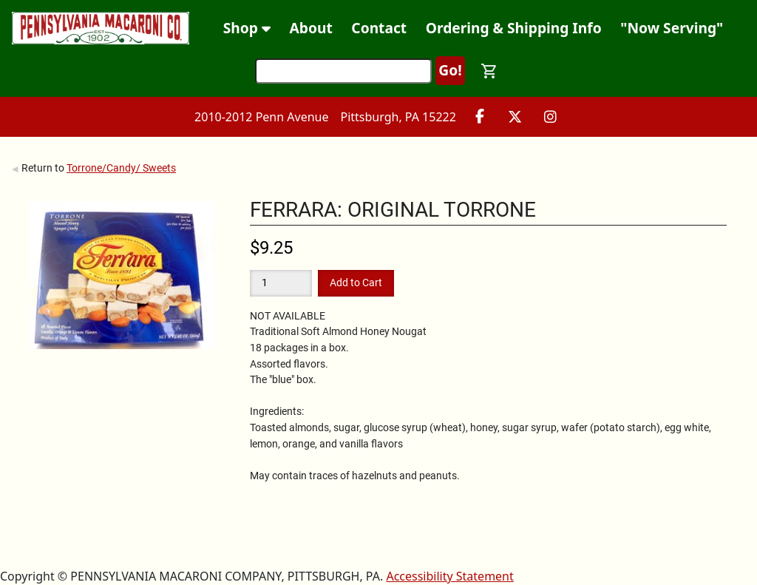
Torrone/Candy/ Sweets (121, 168)
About (311, 28)
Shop (247, 28)
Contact (379, 28)
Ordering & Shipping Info (514, 28)
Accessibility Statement (449, 576)
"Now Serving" (671, 28)
